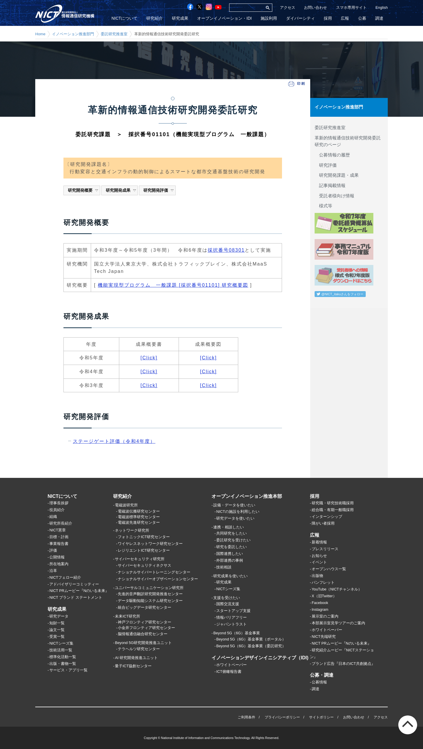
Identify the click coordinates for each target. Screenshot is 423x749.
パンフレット (323, 582)
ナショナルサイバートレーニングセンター (154, 572)
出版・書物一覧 (62, 663)
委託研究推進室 (114, 34)
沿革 (53, 570)
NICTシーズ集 (61, 643)
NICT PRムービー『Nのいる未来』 (79, 591)
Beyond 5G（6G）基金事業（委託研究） (251, 646)
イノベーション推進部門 (73, 34)
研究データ (58, 616)
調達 (379, 18)
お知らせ (319, 555)
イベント (319, 562)
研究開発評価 (158, 190)
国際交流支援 (227, 604)
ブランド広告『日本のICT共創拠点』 (343, 663)
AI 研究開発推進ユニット (136, 657)
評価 (53, 550)
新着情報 (319, 542)
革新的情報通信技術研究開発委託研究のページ (348, 141)
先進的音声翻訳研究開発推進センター (150, 594)
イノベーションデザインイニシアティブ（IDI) (260, 657)
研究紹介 (155, 18)
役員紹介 (57, 510)
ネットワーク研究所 (132, 530)
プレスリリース (325, 549)
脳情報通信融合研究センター (142, 634)
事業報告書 (58, 543)
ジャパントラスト (231, 624)
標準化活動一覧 (62, 657)
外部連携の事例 (229, 560)
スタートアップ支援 (233, 611)
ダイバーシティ (300, 18)
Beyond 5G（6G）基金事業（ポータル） (251, 639)
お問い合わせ (315, 7)
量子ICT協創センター (133, 666)
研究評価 (326, 165)
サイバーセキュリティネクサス (144, 565)
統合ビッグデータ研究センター (144, 607)
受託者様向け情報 (334, 195)
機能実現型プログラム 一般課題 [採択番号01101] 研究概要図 (173, 285)
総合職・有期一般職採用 (333, 510)
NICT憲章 (57, 530)
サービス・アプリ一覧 (68, 670)
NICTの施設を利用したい (237, 511)
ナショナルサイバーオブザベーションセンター (158, 579)
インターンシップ (327, 517)
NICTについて (125, 18)
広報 (345, 18)
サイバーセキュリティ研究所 (139, 559)
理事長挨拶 (58, 503)
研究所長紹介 (60, 523)
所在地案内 (58, 564)
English (381, 7)
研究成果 (180, 18)
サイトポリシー (321, 717)
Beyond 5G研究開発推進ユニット (143, 642)
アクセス (287, 7)
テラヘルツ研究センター (139, 649)
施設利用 (269, 18)
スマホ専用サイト (351, 7)
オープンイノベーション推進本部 (247, 496)
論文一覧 (57, 630)
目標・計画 (58, 537)
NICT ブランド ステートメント (75, 597)
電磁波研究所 (126, 505)
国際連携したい (229, 553)
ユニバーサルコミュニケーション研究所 (149, 587)
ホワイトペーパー (231, 665)
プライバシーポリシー (282, 717)
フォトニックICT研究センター (144, 537)
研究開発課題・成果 (337, 175)
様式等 (323, 205)
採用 (328, 18)
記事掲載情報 (330, 185)
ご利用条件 (246, 717)
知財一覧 (57, 623)
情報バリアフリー (231, 617)
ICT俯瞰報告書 (228, 671)
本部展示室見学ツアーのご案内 (338, 623)
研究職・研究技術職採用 (333, 503)
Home (40, 34)
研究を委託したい (231, 547)
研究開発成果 (121, 190)
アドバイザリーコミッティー (74, 584)
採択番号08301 (226, 250)
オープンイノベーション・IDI (225, 18)
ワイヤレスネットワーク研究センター (150, 543)
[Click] (148, 357)
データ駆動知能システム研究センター (150, 600)
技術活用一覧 (60, 650)
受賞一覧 (57, 636)
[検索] (246, 7)
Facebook (320, 602)
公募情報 (319, 682)
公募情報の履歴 (332, 154)
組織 (53, 517)
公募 (362, 18)
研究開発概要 (83, 190)
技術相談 (223, 567)
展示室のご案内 (325, 616)
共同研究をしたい (231, 533)
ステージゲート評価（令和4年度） (114, 441)
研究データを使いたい (235, 518)
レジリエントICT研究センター (144, 550)
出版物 (317, 576)
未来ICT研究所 (127, 616)
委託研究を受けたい (233, 540)
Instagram (320, 609)
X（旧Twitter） (324, 596)
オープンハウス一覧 (329, 569)
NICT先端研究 (324, 636)
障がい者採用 (323, 523)
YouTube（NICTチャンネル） (337, 589)
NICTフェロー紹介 (65, 577)
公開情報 (57, 557)
